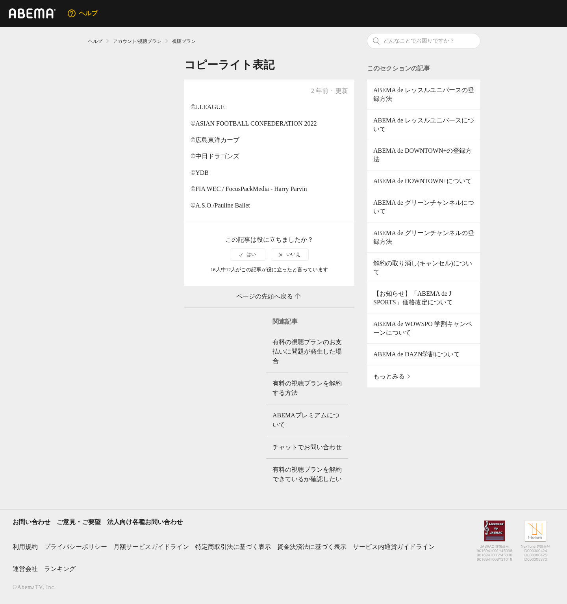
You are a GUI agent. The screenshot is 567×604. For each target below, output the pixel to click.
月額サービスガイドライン (151, 546)
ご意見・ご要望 (79, 522)
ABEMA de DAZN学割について (416, 354)
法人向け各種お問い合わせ (145, 522)
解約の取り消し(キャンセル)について (422, 267)
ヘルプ (95, 41)
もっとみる (389, 376)
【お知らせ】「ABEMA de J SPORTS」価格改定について (413, 298)
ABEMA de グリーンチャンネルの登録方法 (423, 237)
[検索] (423, 41)
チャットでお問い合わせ (307, 447)
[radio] (247, 254)
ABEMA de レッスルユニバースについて (423, 124)
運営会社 (25, 568)
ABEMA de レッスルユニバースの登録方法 (423, 94)
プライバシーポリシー (75, 546)
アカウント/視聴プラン (137, 41)
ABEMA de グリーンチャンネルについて (423, 207)
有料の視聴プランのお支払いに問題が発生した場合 (307, 351)
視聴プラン (184, 41)
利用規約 (25, 546)
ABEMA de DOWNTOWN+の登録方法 (422, 155)
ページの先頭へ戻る (269, 296)
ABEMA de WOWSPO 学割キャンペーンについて (422, 328)
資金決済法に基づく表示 (311, 546)
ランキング (60, 568)
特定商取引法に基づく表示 (233, 546)
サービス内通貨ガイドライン (394, 546)
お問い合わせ (31, 522)
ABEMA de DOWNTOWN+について (422, 181)
